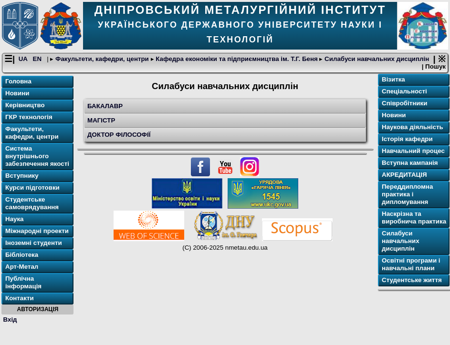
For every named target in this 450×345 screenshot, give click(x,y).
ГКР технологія (28, 117)
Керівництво (25, 105)
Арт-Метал (21, 266)
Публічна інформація (23, 282)
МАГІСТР (101, 120)
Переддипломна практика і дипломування (407, 194)
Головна (18, 81)
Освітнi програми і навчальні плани (411, 264)
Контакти (19, 298)
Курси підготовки (32, 187)
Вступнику (22, 175)
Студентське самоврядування (32, 203)
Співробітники (404, 103)
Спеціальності (404, 91)
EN (38, 58)
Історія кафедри (407, 138)
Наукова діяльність (412, 127)
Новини (17, 93)
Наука (14, 219)
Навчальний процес (413, 150)
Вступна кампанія (410, 162)
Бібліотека (21, 254)
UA (24, 58)
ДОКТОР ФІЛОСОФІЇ (118, 134)
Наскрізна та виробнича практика (414, 217)
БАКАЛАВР (105, 106)
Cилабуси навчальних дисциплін (376, 58)
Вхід (10, 319)
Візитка (393, 79)
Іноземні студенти (33, 242)
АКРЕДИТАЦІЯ (404, 174)
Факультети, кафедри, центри (101, 58)
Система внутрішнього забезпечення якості (37, 156)
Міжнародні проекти (37, 230)
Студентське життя (412, 280)
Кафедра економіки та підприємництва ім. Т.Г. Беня (237, 58)
